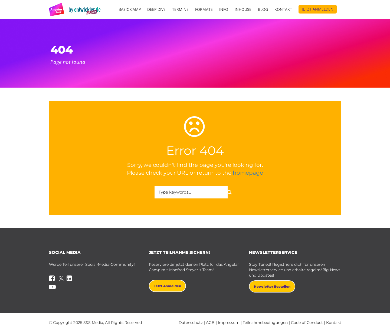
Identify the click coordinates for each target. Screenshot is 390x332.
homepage (248, 173)
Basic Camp (130, 9)
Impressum (229, 322)
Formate (204, 9)
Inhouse (243, 9)
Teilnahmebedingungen (265, 322)
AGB (210, 322)
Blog (263, 9)
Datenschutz (191, 322)
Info (223, 9)
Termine (180, 9)
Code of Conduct (307, 322)
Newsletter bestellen (272, 286)
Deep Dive (156, 9)
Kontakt (283, 9)
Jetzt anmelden (317, 9)
